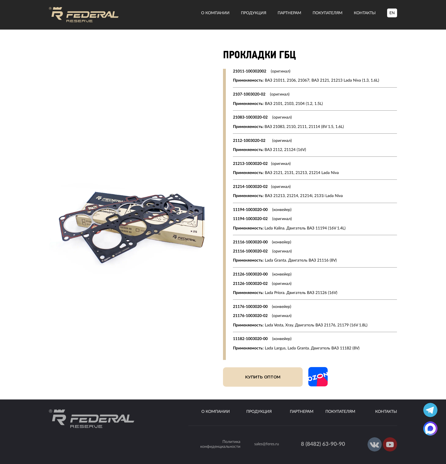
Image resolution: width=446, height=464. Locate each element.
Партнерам (289, 13)
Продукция (253, 13)
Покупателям (327, 13)
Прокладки (114, 45)
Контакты (365, 13)
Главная (56, 45)
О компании (215, 13)
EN (392, 13)
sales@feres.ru (266, 444)
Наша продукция (83, 45)
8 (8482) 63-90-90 (323, 444)
